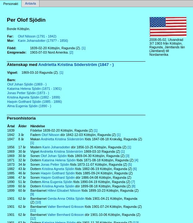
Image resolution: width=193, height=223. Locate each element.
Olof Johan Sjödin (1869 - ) (26, 84)
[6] (135, 169)
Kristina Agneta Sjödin (58, 169)
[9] (32, 194)
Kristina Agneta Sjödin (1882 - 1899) (33, 97)
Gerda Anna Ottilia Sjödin (66, 198)
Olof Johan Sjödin (54, 156)
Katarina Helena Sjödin (59, 160)
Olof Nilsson (50, 135)
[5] (130, 164)
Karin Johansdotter (56, 147)
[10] (38, 202)
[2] (71, 52)
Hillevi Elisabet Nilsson (64, 190)
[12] (33, 218)
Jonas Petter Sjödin (55, 164)
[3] (127, 156)
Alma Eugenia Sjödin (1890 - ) (29, 106)
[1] (84, 48)
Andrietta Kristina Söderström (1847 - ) (76, 64)
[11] (33, 210)
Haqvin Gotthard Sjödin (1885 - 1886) (34, 101)
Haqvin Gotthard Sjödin (58, 173)
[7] (133, 182)
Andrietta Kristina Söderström (62, 139)
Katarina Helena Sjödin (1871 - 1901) (34, 88)
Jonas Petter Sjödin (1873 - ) (28, 93)
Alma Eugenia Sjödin (57, 182)
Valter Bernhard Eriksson (66, 206)
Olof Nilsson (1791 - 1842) (37, 36)
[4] (136, 160)
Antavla (30, 4)
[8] (133, 186)
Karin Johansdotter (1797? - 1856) (43, 40)
